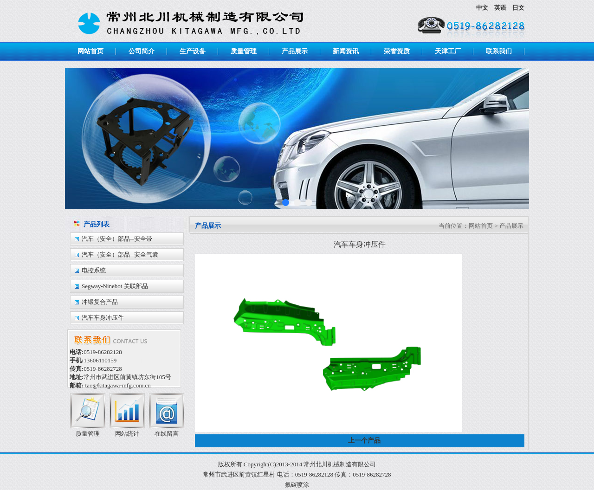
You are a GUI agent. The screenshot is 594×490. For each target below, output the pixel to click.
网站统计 (127, 433)
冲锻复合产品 (100, 301)
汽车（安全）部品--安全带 (117, 238)
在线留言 (167, 433)
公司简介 (142, 51)
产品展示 (295, 51)
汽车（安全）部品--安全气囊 (120, 254)
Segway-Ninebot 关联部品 (115, 286)
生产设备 (193, 51)
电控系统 (94, 270)
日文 (518, 7)
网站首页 (90, 51)
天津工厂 (448, 51)
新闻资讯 (346, 51)
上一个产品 (364, 440)
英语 (501, 7)
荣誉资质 (397, 51)
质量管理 (244, 51)
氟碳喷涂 (297, 484)
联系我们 (499, 51)
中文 (483, 7)
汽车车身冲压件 (103, 317)
